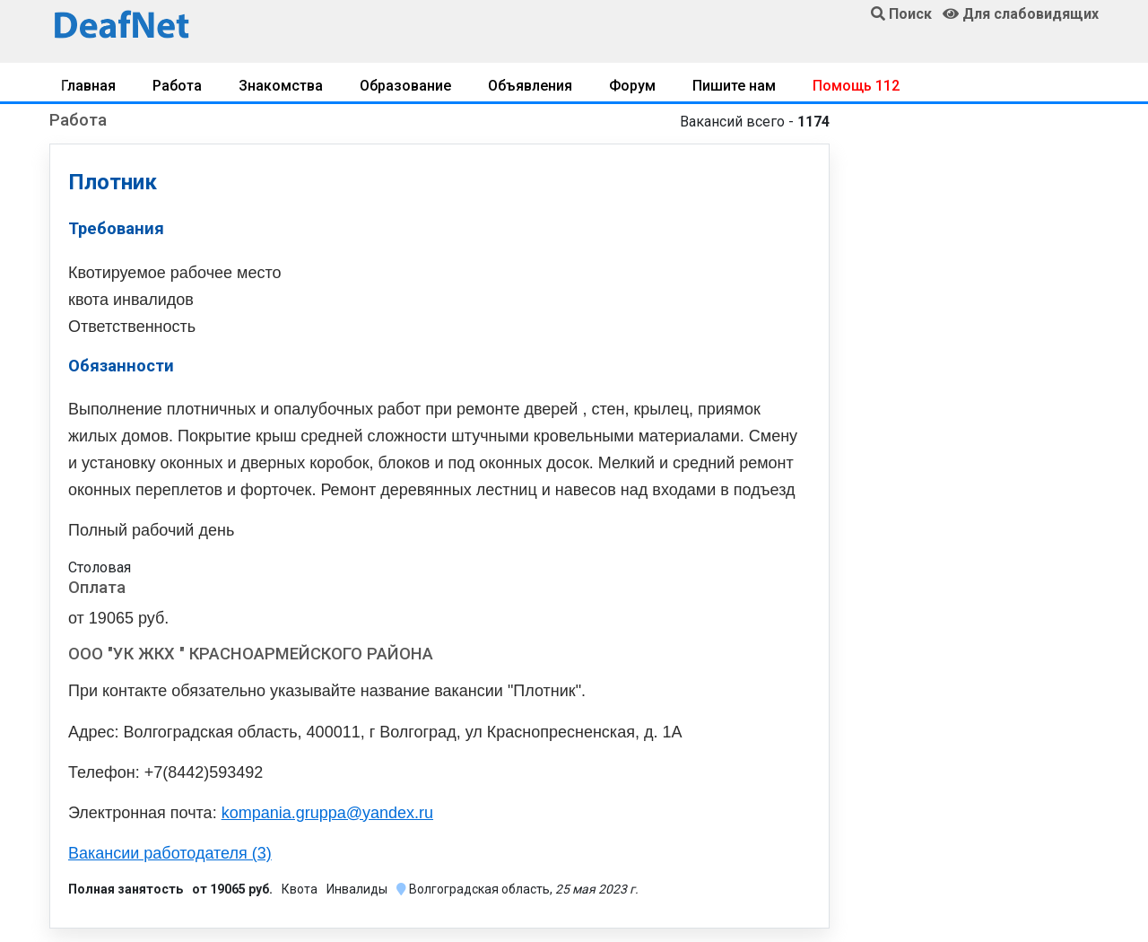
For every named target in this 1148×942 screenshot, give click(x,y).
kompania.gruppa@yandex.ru (327, 813)
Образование (405, 85)
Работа (177, 85)
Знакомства (281, 85)
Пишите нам (734, 85)
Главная (88, 85)
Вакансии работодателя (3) (170, 853)
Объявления (530, 85)
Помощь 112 (856, 85)
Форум (632, 85)
